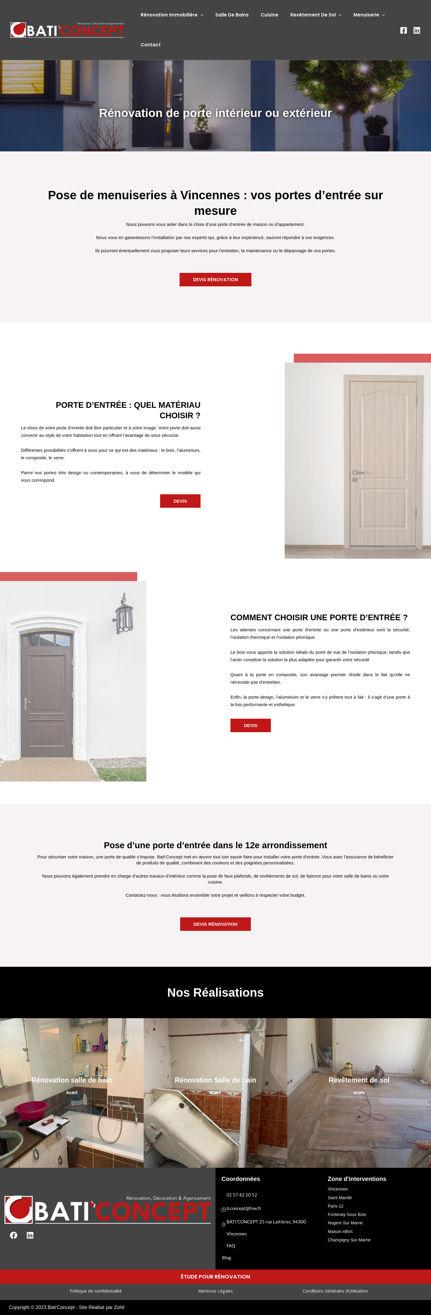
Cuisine (262, 15)
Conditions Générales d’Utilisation (335, 1291)
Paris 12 (336, 1205)
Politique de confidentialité (95, 1291)
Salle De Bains (227, 15)
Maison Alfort (341, 1229)
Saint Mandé (340, 1197)
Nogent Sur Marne (346, 1221)
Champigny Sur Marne (350, 1237)
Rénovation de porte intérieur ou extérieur (215, 113)
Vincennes (338, 1188)
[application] (199, 15)
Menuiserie (355, 15)
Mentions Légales (215, 1291)
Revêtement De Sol (305, 15)
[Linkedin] (417, 30)
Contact (149, 45)
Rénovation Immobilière (170, 15)
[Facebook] (403, 30)
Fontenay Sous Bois (348, 1213)
